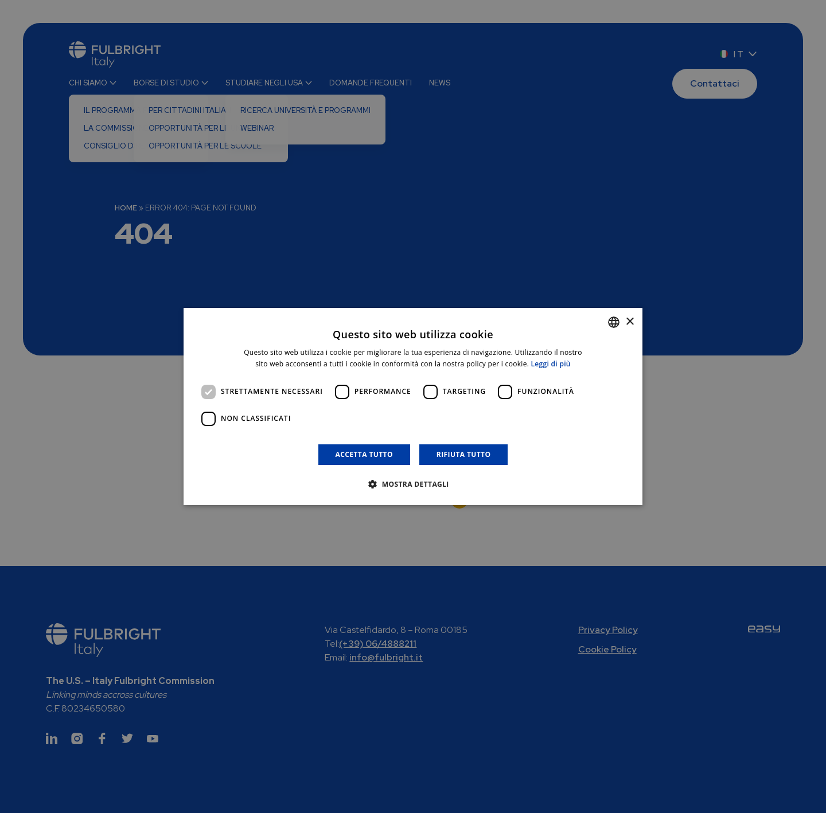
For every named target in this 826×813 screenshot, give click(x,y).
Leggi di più (551, 364)
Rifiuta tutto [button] (464, 454)
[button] (413, 484)
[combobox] (614, 322)
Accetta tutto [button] (364, 454)
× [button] (629, 322)
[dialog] (413, 406)
